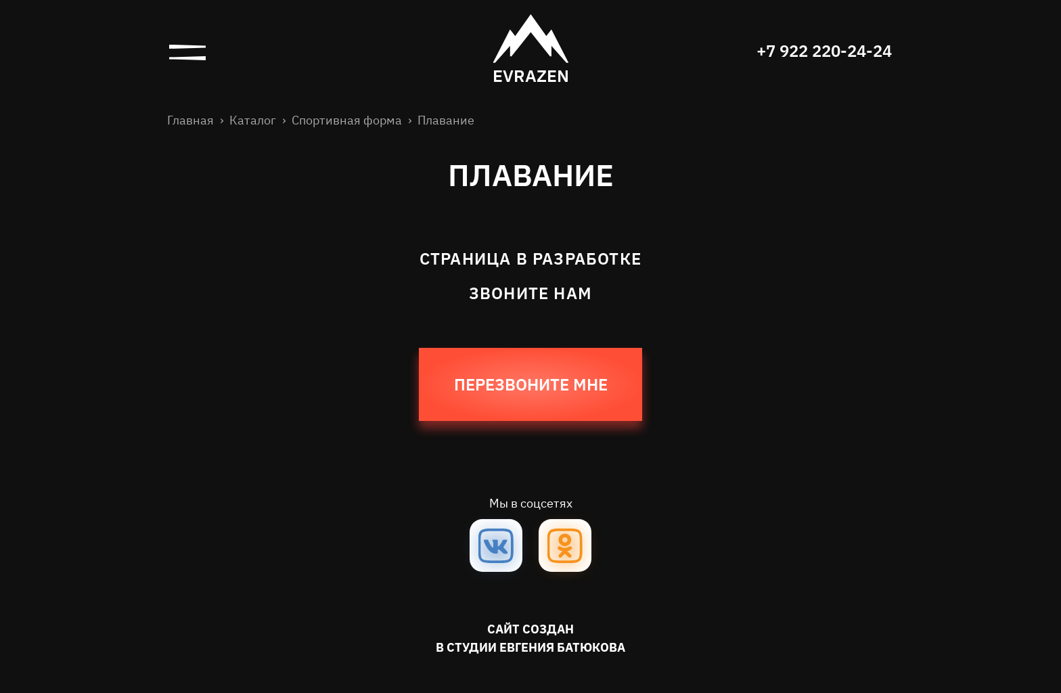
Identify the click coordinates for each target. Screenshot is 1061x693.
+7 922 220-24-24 (824, 51)
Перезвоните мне (531, 384)
